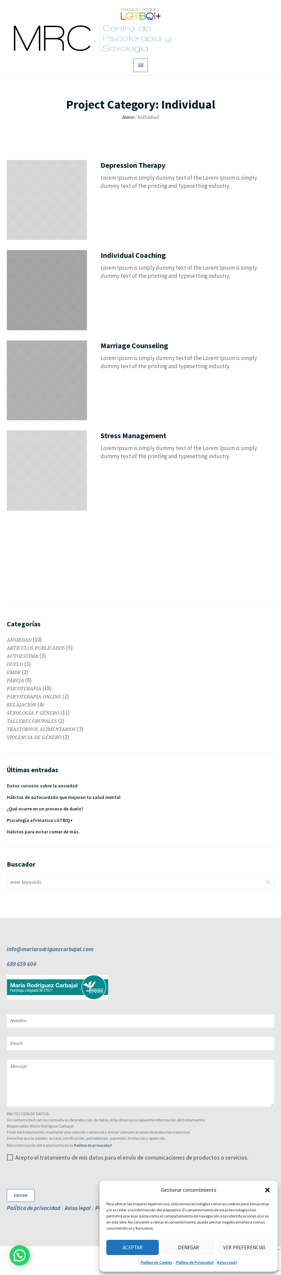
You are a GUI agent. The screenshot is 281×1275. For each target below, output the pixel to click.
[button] (267, 1190)
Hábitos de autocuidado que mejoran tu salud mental (64, 797)
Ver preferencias (244, 1247)
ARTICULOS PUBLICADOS (36, 648)
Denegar (188, 1247)
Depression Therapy (133, 165)
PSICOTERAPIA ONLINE (34, 696)
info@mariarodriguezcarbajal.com (50, 949)
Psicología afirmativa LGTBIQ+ (40, 820)
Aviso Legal (227, 1262)
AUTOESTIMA (22, 656)
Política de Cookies (156, 1262)
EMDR (14, 672)
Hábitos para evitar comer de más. (43, 832)
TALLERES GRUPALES (32, 721)
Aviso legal (78, 1208)
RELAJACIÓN (21, 705)
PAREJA (15, 680)
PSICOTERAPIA (24, 688)
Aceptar (133, 1247)
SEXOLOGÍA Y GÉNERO (33, 713)
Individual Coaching (133, 255)
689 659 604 (21, 964)
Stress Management (133, 435)
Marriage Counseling (134, 345)
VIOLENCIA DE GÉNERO (34, 737)
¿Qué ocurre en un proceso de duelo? (45, 809)
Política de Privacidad (195, 1262)
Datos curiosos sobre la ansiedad (42, 786)
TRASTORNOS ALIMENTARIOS (41, 729)
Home (128, 117)
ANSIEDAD (19, 640)
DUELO (15, 664)
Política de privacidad (93, 1145)
